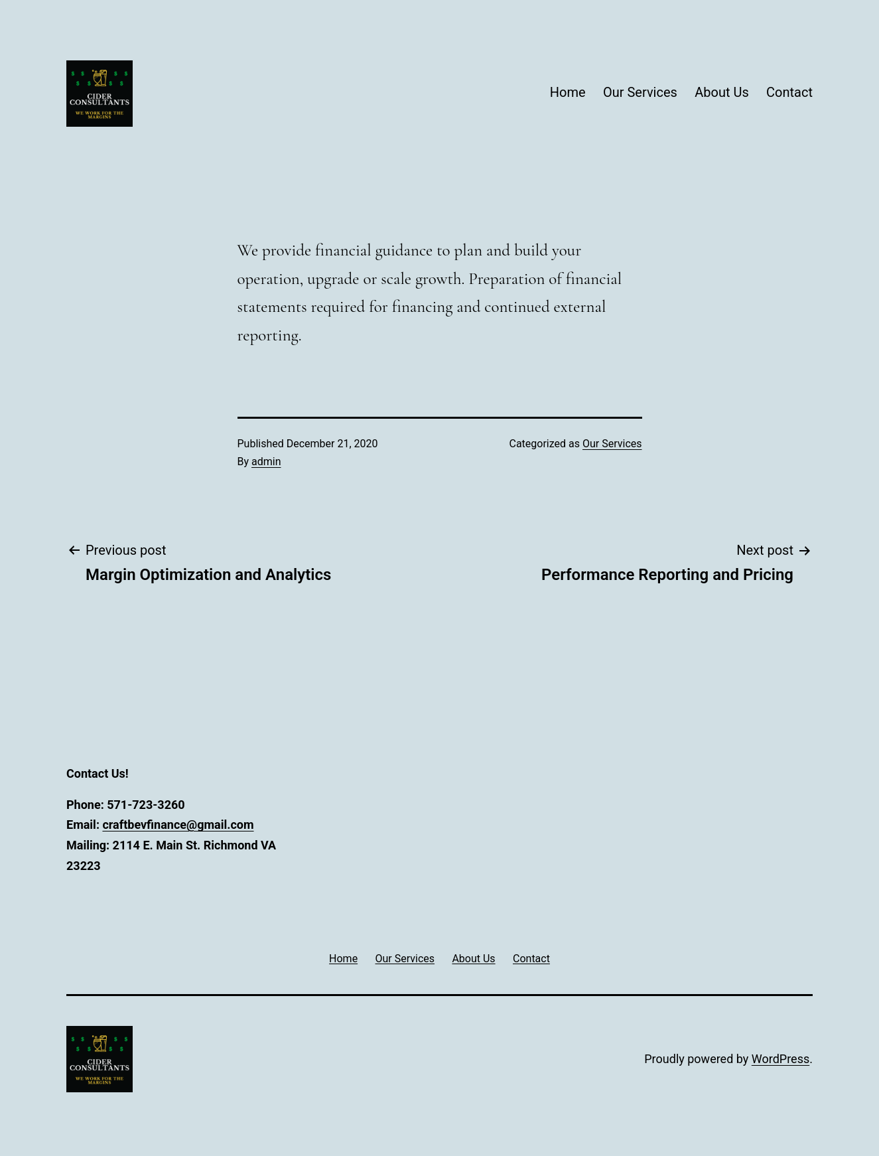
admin (266, 461)
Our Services (640, 92)
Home (568, 92)
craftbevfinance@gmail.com (177, 824)
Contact (789, 92)
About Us (722, 92)
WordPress (780, 1059)
